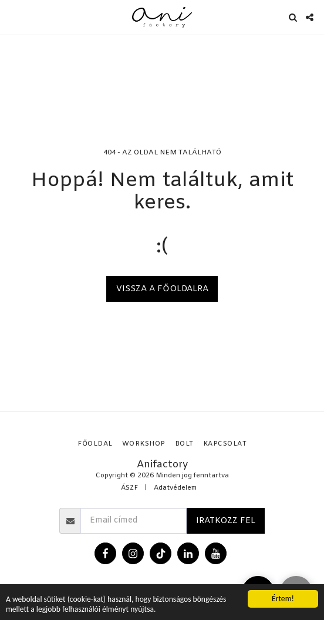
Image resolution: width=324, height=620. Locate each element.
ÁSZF (129, 488)
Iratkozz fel (225, 521)
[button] (13, 17)
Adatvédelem (175, 488)
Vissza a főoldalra (162, 289)
